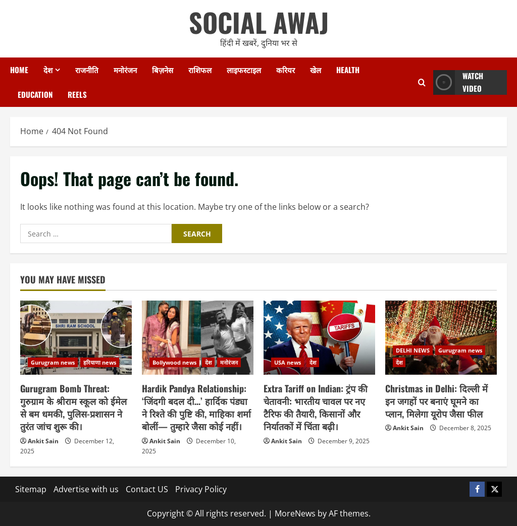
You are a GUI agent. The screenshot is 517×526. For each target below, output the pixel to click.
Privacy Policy (201, 489)
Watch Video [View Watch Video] (458, 82)
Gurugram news (53, 362)
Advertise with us (86, 489)
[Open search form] (422, 82)
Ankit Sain (43, 441)
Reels (77, 94)
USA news (287, 362)
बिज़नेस (162, 69)
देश (48, 69)
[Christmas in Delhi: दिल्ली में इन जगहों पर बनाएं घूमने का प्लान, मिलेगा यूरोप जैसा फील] (441, 338)
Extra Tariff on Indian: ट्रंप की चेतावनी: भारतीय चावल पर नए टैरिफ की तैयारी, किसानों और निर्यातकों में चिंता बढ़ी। (316, 407)
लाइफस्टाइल (244, 69)
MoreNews (295, 513)
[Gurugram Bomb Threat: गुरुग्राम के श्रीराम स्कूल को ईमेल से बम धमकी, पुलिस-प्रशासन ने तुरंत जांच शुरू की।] (76, 338)
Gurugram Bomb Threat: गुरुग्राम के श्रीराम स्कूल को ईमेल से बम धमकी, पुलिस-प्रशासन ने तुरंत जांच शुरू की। (73, 407)
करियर (285, 69)
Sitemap (30, 489)
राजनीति (86, 69)
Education (35, 94)
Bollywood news (174, 362)
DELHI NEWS (413, 350)
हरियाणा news (99, 362)
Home (19, 69)
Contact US (147, 489)
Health (347, 69)
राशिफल (200, 69)
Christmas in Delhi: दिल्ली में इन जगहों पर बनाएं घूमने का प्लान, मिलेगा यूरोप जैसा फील (436, 401)
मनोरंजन (125, 69)
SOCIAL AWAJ (259, 22)
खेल (315, 69)
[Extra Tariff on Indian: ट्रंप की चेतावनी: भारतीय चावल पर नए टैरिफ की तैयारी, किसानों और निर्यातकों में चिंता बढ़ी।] (319, 338)
